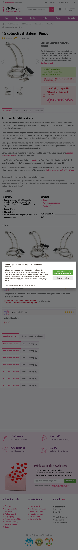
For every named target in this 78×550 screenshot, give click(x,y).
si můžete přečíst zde (29, 285)
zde (19, 279)
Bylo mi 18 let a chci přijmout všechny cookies (62, 273)
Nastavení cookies (63, 278)
